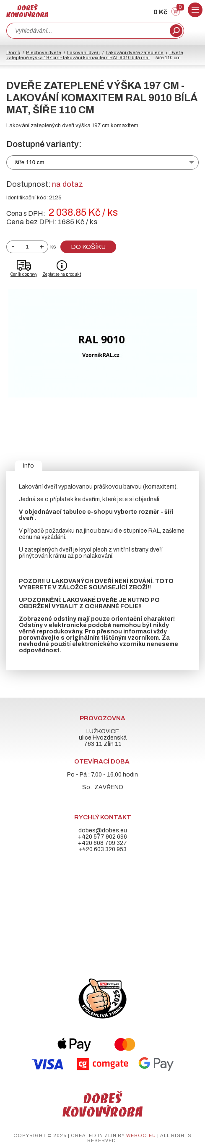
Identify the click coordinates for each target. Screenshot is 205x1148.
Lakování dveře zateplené (134, 52)
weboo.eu (141, 1135)
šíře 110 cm (29, 162)
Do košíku (88, 246)
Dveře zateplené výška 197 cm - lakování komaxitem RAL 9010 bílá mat (94, 55)
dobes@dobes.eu (102, 830)
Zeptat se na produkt (61, 274)
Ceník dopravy (23, 274)
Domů (13, 52)
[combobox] (87, 31)
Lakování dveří (83, 52)
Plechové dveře (43, 52)
